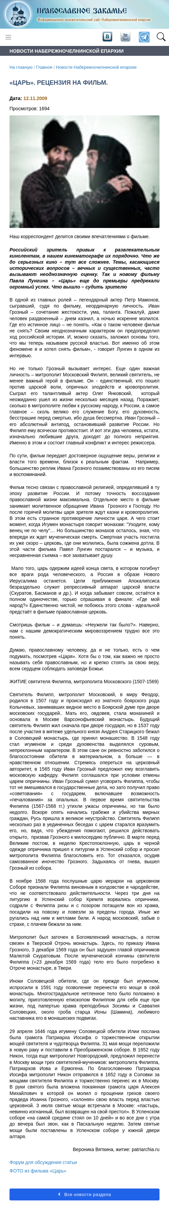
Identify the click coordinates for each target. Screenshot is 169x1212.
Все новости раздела (84, 1194)
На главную (21, 67)
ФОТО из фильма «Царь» (38, 1171)
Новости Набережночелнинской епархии (96, 67)
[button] (161, 37)
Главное (44, 67)
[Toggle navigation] (8, 37)
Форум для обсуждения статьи (43, 1162)
